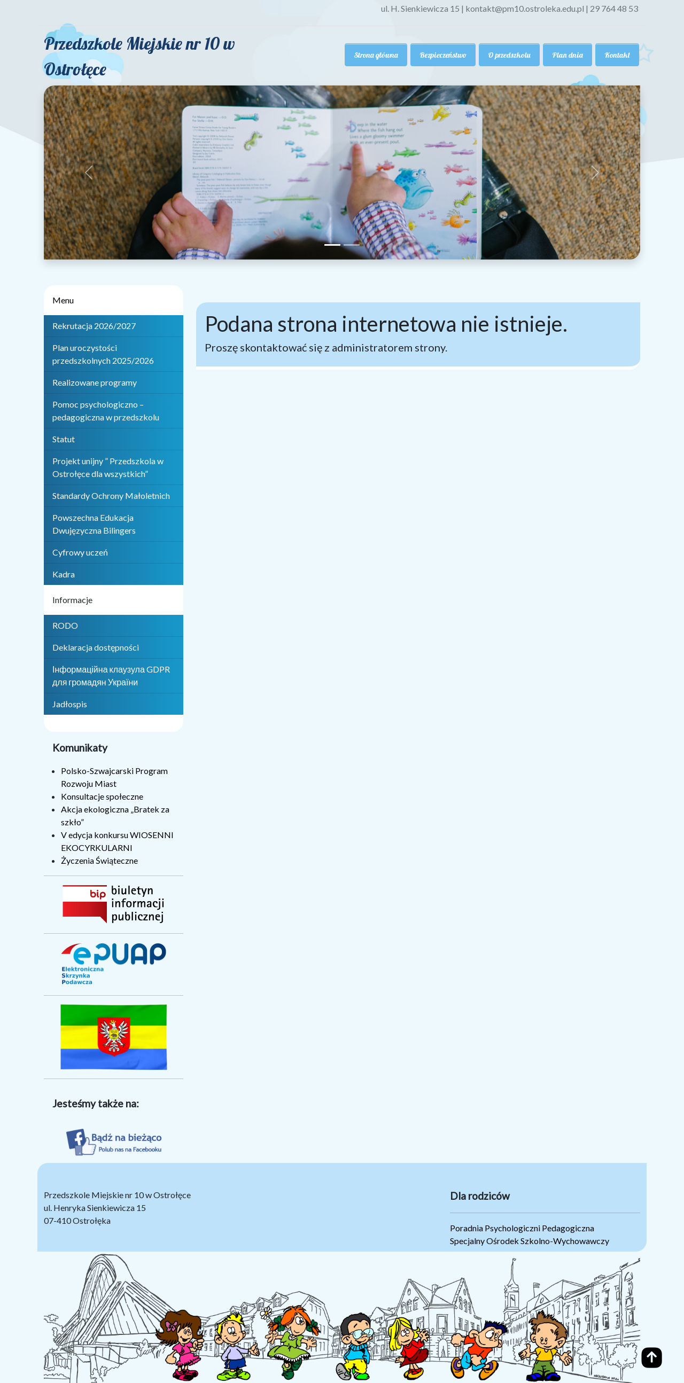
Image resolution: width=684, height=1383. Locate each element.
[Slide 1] (332, 245)
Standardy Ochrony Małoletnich (111, 495)
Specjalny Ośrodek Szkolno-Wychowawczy (529, 1241)
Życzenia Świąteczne (99, 860)
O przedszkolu (509, 55)
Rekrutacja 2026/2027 (94, 326)
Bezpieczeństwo (443, 55)
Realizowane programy (94, 382)
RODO (65, 625)
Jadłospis (69, 704)
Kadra (63, 574)
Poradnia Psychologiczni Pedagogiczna (522, 1228)
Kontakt (617, 55)
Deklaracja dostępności (95, 647)
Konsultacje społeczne (102, 796)
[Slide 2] (352, 245)
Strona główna (376, 55)
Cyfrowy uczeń (80, 552)
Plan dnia (567, 55)
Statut (63, 439)
